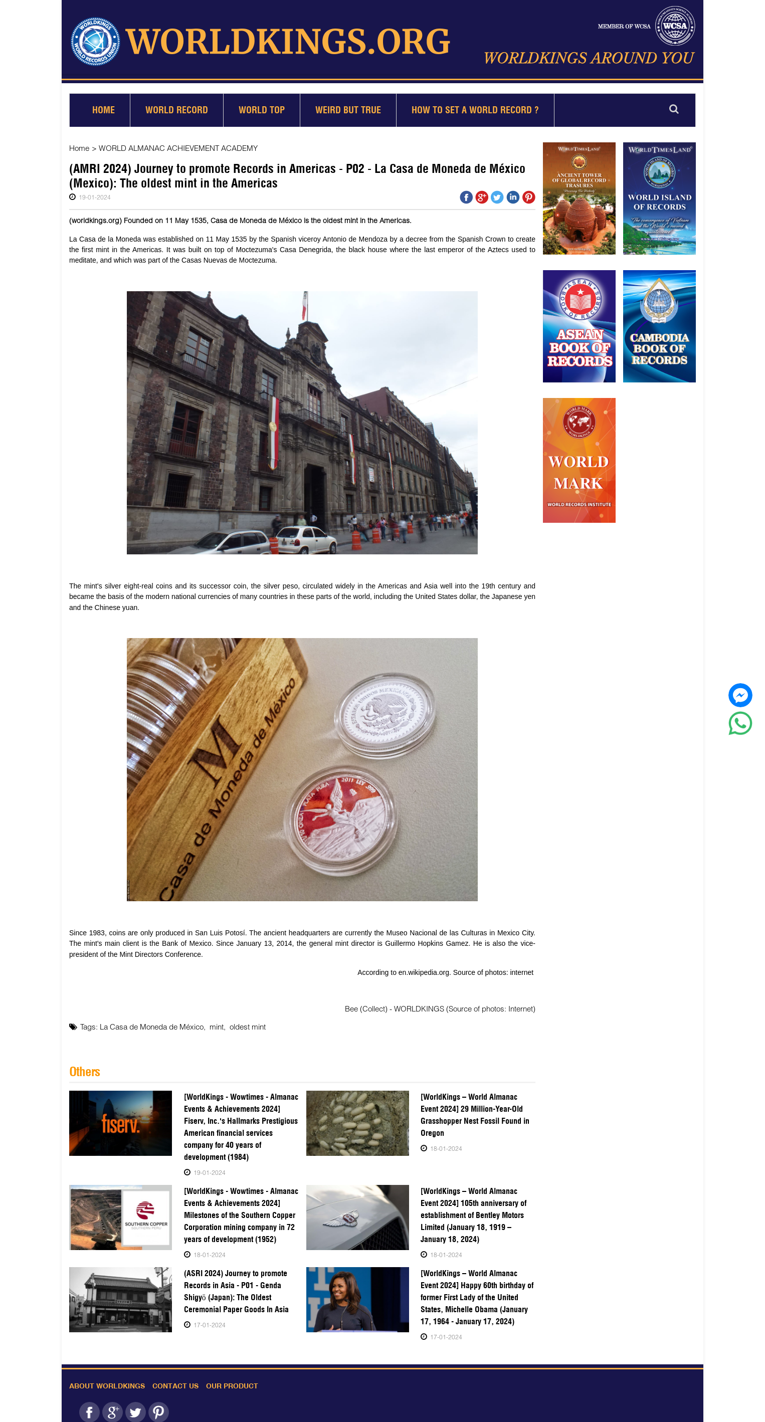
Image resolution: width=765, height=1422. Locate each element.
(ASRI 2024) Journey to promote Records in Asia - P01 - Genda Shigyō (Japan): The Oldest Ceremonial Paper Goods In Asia (235, 1287)
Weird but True (348, 106)
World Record (176, 106)
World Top (262, 106)
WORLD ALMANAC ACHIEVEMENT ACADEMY (178, 143)
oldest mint (248, 1022)
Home (103, 106)
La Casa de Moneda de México (152, 1022)
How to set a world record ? (475, 106)
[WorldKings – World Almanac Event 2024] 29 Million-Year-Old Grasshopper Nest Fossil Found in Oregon (478, 1110)
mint (217, 1022)
